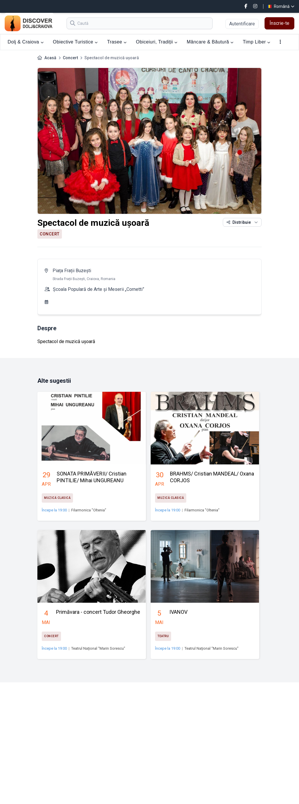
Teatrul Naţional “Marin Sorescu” (98, 648)
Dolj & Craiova (26, 41)
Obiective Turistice (75, 41)
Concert (70, 57)
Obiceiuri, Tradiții (157, 41)
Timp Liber (256, 41)
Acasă (50, 57)
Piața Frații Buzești (72, 270)
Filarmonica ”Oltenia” (88, 510)
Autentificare (242, 24)
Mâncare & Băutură (210, 41)
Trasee (117, 41)
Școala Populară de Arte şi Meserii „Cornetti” (98, 289)
